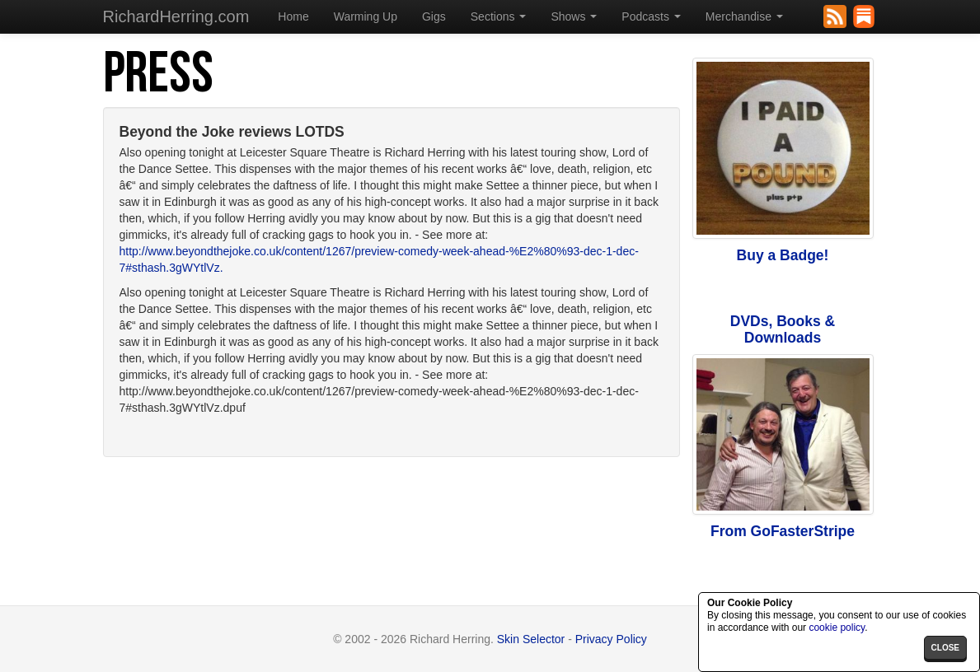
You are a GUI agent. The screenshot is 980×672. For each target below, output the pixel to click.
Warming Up (365, 16)
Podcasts (650, 16)
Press (158, 74)
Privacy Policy (611, 639)
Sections (499, 16)
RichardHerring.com (176, 16)
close (945, 647)
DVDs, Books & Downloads (782, 329)
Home (293, 16)
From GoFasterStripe (782, 531)
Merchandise (744, 16)
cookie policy (837, 627)
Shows (574, 16)
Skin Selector (531, 639)
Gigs (434, 16)
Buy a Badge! (783, 255)
